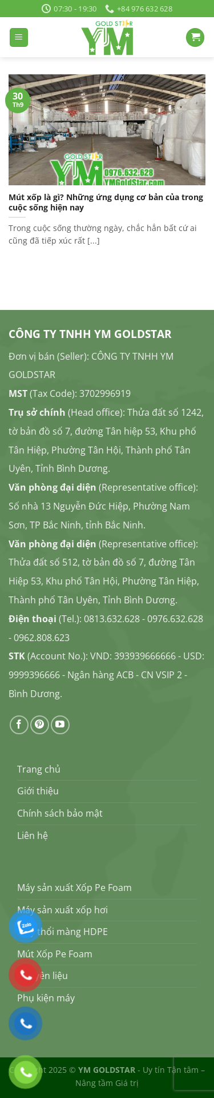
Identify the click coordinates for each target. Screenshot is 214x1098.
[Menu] (19, 37)
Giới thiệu (38, 791)
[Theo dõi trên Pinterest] (39, 724)
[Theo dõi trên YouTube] (60, 724)
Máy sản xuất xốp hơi (62, 910)
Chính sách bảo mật (60, 813)
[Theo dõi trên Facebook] (19, 724)
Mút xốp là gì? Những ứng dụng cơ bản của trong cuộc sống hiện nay (106, 202)
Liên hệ (32, 835)
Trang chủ (38, 769)
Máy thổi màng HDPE (62, 931)
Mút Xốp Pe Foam (54, 954)
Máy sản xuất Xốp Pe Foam (74, 887)
